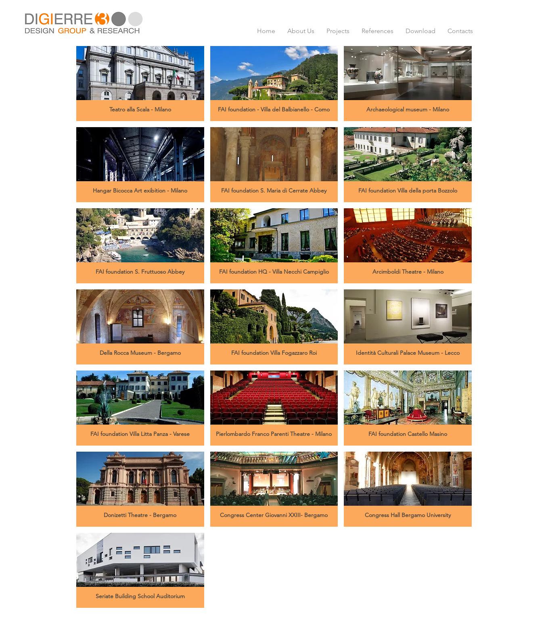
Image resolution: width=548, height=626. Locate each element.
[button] (140, 83)
